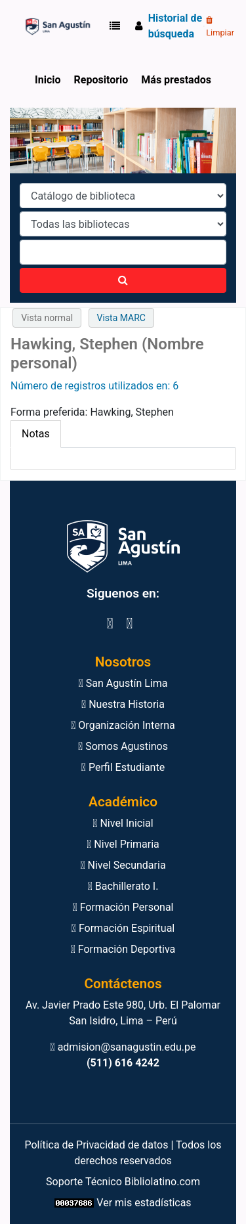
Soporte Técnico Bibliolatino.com (123, 1181)
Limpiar (220, 26)
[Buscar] (123, 280)
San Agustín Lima (123, 683)
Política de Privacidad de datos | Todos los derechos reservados (122, 1153)
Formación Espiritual (123, 928)
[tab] (35, 434)
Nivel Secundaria (122, 865)
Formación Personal (122, 907)
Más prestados (176, 80)
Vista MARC (121, 318)
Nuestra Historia (123, 704)
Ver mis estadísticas (143, 1202)
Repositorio (101, 80)
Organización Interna (123, 725)
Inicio (47, 80)
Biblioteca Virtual (56, 26)
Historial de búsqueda (175, 26)
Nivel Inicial (122, 823)
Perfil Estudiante (123, 767)
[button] (117, 26)
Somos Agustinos (123, 746)
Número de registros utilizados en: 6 (94, 386)
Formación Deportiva (123, 949)
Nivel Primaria (123, 844)
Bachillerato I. (123, 886)
